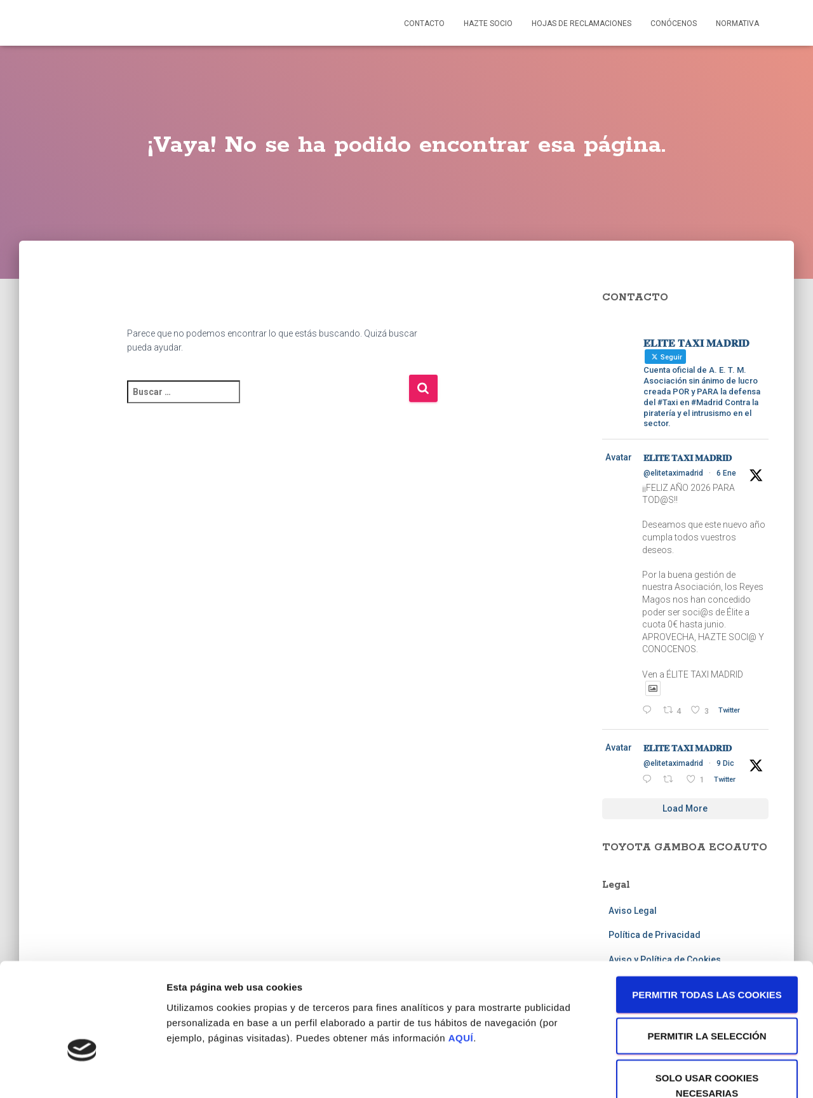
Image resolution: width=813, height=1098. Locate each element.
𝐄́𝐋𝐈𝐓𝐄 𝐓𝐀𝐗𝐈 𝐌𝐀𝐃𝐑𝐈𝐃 (687, 458)
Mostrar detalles (682, 1073)
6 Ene (726, 473)
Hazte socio (488, 23)
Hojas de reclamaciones (581, 23)
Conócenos (673, 23)
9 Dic (725, 763)
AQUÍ (461, 959)
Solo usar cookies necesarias (707, 1007)
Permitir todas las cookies (707, 916)
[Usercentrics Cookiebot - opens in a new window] (82, 1073)
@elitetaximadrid (673, 473)
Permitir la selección (707, 958)
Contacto (424, 23)
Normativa (737, 23)
